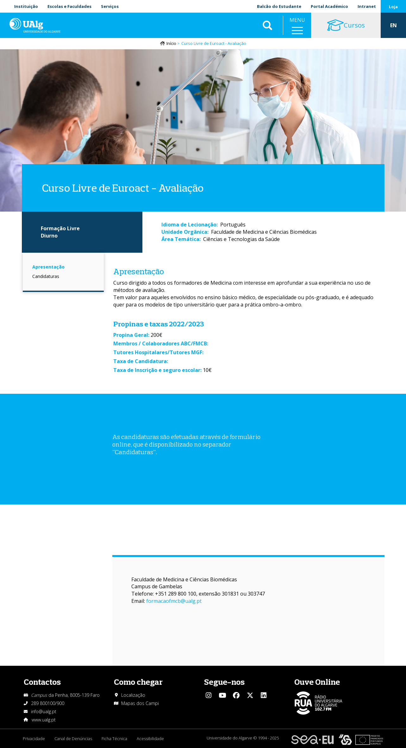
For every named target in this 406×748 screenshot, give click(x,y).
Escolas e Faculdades (69, 6)
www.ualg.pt (44, 720)
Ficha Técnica (114, 738)
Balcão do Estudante (279, 6)
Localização (133, 695)
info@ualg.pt (43, 711)
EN (393, 25)
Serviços (110, 6)
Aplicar (267, 25)
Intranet (367, 6)
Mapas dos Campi (140, 703)
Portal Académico (329, 6)
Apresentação (48, 267)
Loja (393, 6)
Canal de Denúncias (73, 738)
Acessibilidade (150, 738)
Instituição (26, 6)
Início (171, 43)
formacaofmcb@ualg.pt (174, 600)
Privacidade (34, 738)
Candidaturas (45, 276)
